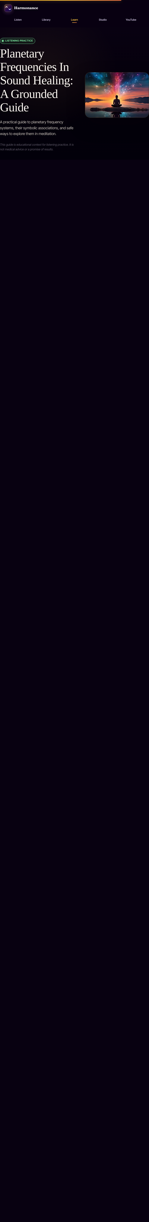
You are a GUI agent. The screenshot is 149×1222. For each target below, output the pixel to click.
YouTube (131, 20)
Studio (103, 20)
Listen (18, 20)
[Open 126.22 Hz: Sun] (74, 829)
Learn (74, 20)
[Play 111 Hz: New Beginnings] (17, 731)
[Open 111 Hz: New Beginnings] (74, 655)
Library (46, 20)
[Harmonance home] (74, 8)
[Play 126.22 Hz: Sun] (17, 904)
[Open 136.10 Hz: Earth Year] (74, 1001)
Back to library (16, 560)
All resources (21, 495)
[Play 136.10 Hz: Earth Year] (17, 1077)
